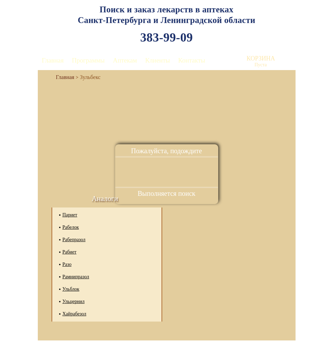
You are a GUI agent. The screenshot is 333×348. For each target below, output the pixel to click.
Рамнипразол (76, 276)
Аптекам (125, 60)
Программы (88, 60)
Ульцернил (74, 301)
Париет (70, 214)
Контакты (191, 60)
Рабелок (71, 227)
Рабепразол (74, 239)
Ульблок (71, 289)
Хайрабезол (75, 313)
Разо (67, 264)
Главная (53, 60)
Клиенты (157, 60)
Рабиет (70, 252)
